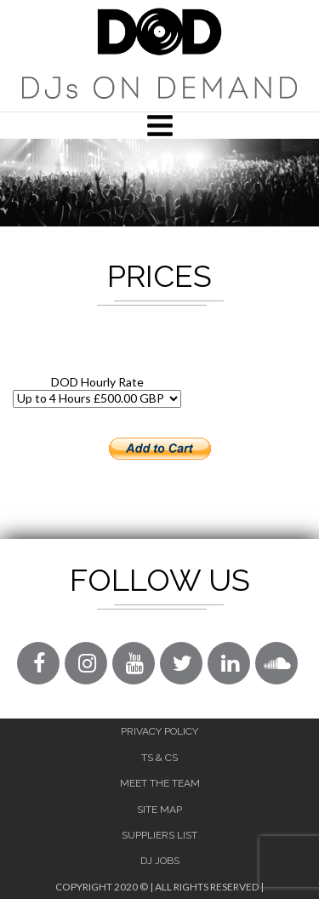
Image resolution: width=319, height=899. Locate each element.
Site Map (159, 810)
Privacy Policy (159, 731)
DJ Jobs (159, 861)
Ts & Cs (159, 758)
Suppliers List (159, 835)
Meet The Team (160, 783)
